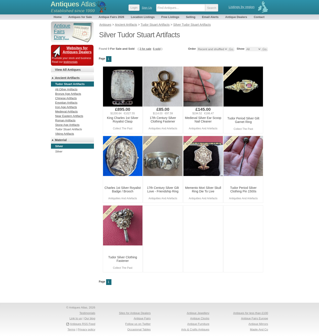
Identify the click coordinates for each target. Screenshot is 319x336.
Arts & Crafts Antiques (195, 329)
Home (58, 17)
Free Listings (170, 17)
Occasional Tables (139, 329)
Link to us (76, 318)
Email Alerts (210, 17)
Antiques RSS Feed (82, 324)
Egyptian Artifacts (66, 102)
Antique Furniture (198, 324)
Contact (259, 17)
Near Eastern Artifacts (69, 116)
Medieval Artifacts (66, 111)
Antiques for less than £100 (250, 313)
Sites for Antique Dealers (135, 313)
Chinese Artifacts (66, 98)
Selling (190, 17)
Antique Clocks (199, 318)
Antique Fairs (142, 318)
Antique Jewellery (198, 313)
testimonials (71, 61)
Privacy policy (86, 329)
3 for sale (145, 48)
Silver (58, 151)
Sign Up (147, 7)
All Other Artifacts (66, 89)
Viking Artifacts (64, 133)
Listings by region (242, 7)
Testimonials (87, 313)
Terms (71, 329)
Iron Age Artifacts (66, 107)
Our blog (89, 318)
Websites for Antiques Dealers (77, 50)
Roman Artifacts (65, 120)
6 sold (157, 48)
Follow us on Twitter (138, 324)
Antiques (73, 4)
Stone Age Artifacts (67, 124)
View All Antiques (68, 69)
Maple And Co (259, 329)
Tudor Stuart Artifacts (68, 129)
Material (61, 140)
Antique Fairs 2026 (111, 17)
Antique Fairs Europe (254, 318)
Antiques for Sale (80, 17)
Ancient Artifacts (67, 78)
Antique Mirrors (258, 324)
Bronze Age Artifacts (68, 93)
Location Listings (143, 17)
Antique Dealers (236, 17)
